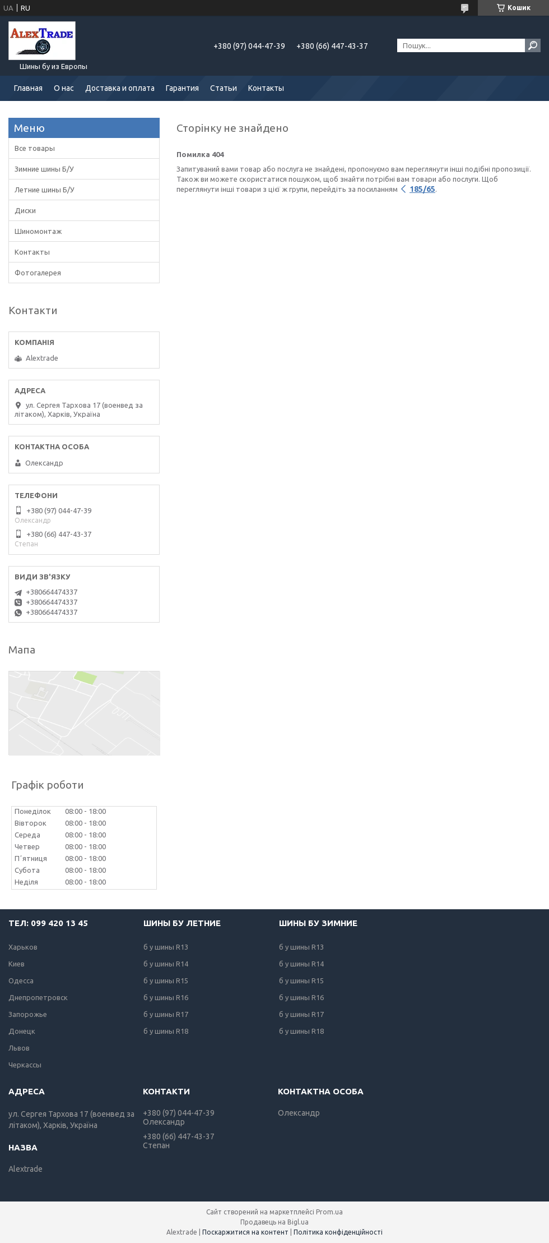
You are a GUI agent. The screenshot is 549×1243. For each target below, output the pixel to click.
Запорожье (27, 1014)
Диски (25, 210)
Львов (19, 1048)
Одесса (21, 980)
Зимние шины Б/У (44, 169)
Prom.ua (329, 1212)
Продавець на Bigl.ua (274, 1222)
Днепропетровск (38, 997)
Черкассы (24, 1065)
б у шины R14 (165, 964)
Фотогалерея (38, 273)
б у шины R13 (165, 947)
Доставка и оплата (120, 88)
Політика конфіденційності (338, 1232)
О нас (64, 88)
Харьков (23, 947)
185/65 (422, 189)
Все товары (35, 148)
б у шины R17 (165, 1014)
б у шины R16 (165, 997)
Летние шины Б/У (45, 190)
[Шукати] (533, 45)
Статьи (223, 88)
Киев (16, 964)
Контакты (266, 88)
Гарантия (182, 88)
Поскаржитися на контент (245, 1232)
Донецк (21, 1031)
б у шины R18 (165, 1031)
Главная (28, 88)
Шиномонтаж (38, 231)
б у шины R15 (165, 980)
